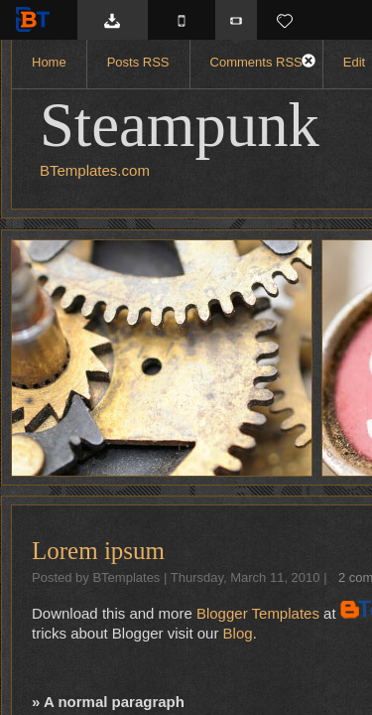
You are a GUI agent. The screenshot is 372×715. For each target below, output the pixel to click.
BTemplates (37, 19)
